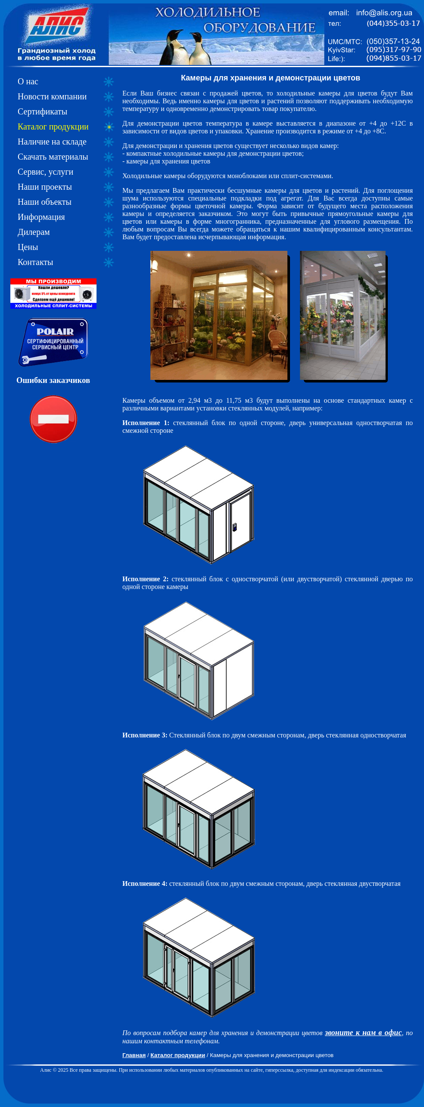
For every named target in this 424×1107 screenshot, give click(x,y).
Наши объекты (45, 202)
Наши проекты (45, 186)
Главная (134, 1055)
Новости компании (52, 96)
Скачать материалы (53, 156)
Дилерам (34, 232)
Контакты (35, 262)
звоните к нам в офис (363, 1032)
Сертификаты (42, 111)
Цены (28, 247)
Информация (41, 217)
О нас (28, 81)
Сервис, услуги (45, 171)
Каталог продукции (53, 126)
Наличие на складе (52, 141)
